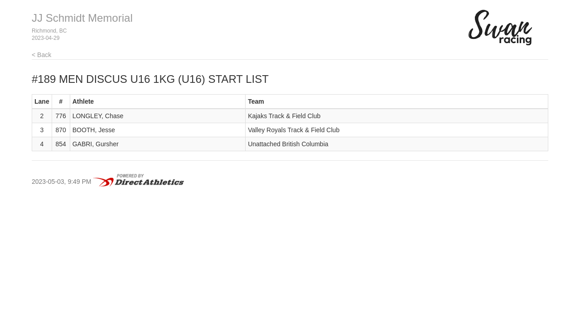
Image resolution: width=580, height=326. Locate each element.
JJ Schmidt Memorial (82, 18)
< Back (41, 54)
